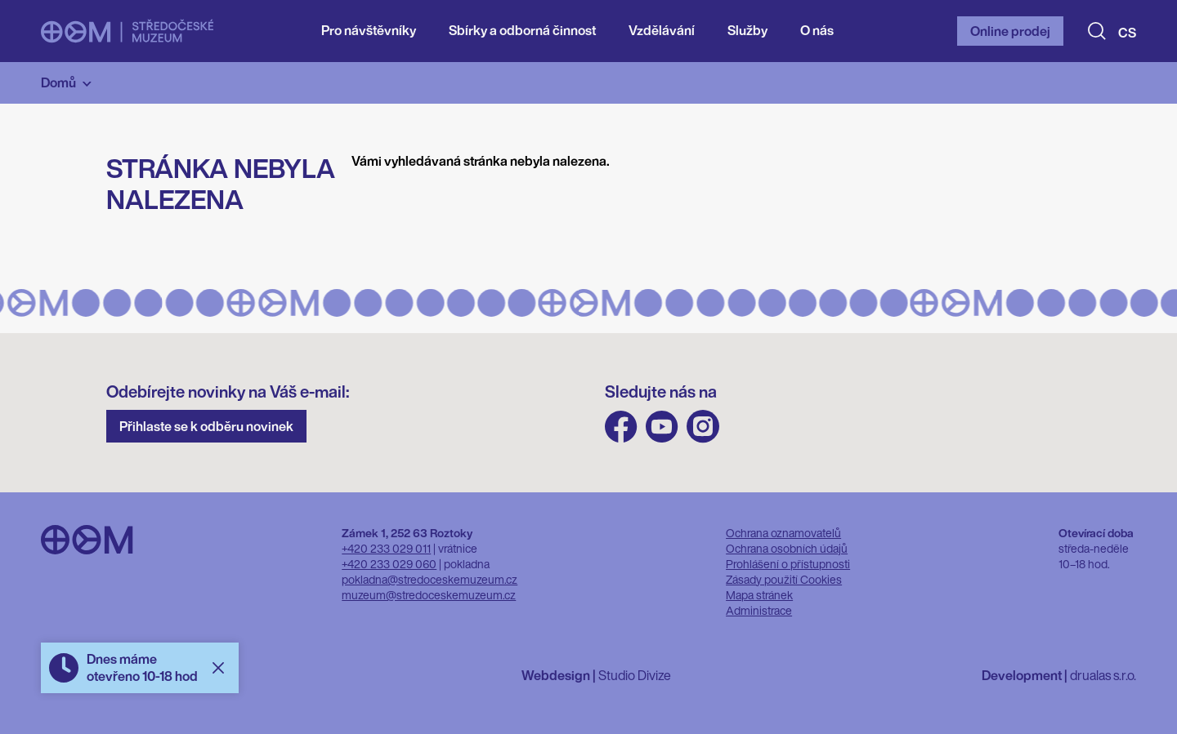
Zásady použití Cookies (784, 579)
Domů (58, 82)
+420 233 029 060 (389, 563)
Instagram (703, 426)
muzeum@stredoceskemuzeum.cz (429, 594)
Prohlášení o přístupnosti (788, 563)
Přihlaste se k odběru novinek (206, 426)
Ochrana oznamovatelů (783, 532)
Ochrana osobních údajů (787, 548)
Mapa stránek (759, 594)
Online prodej (1010, 31)
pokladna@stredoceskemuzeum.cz (429, 579)
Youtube (662, 426)
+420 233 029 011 (386, 548)
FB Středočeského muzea (621, 426)
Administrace (759, 610)
